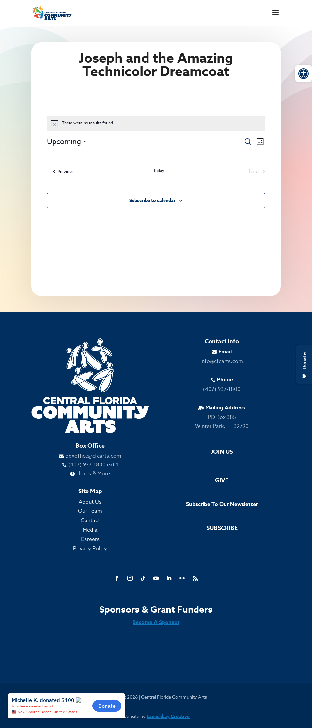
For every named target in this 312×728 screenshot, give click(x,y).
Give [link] (221, 480)
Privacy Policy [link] (90, 548)
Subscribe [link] (222, 528)
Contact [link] (90, 520)
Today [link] (158, 170)
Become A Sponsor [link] (156, 622)
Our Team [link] (90, 511)
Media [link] (90, 530)
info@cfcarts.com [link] (221, 361)
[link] (303, 73)
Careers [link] (90, 539)
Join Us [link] (222, 452)
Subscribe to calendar (152, 200)
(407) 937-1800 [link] (222, 389)
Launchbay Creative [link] (168, 716)
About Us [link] (90, 502)
